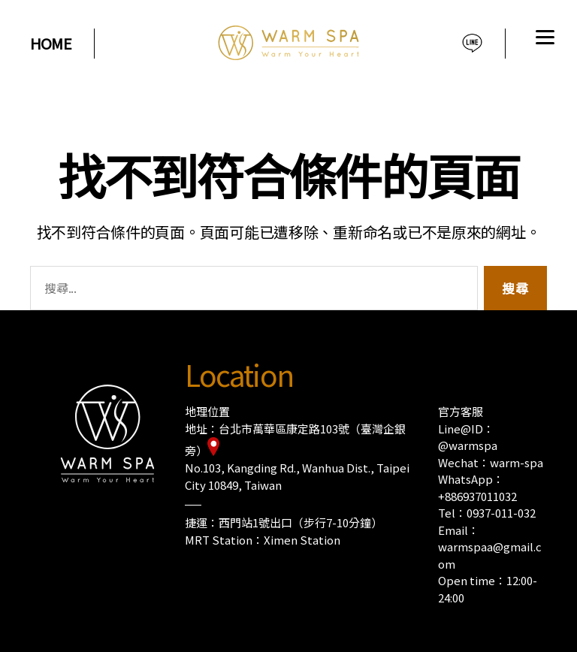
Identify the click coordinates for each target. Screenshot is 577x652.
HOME (50, 43)
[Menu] (543, 39)
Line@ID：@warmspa (467, 437)
